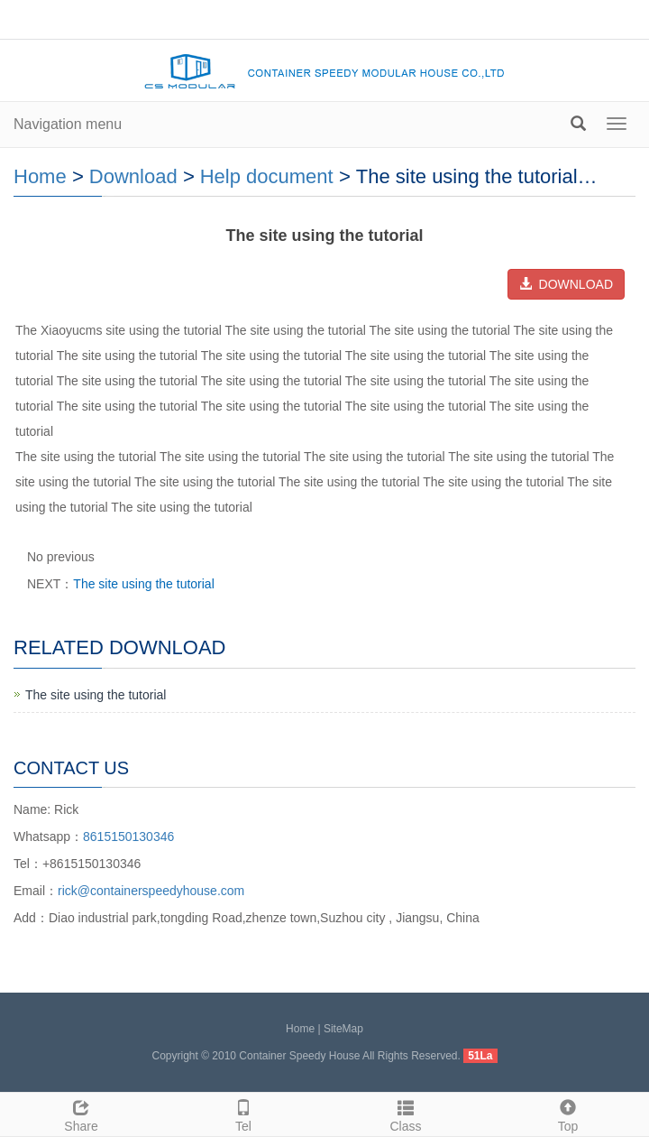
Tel (243, 1113)
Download (133, 176)
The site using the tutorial (143, 584)
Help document (267, 176)
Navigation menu (68, 124)
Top (568, 1113)
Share (81, 1113)
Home (40, 176)
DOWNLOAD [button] (566, 284)
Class (405, 1113)
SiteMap (343, 1028)
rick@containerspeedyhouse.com (151, 890)
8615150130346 (128, 836)
